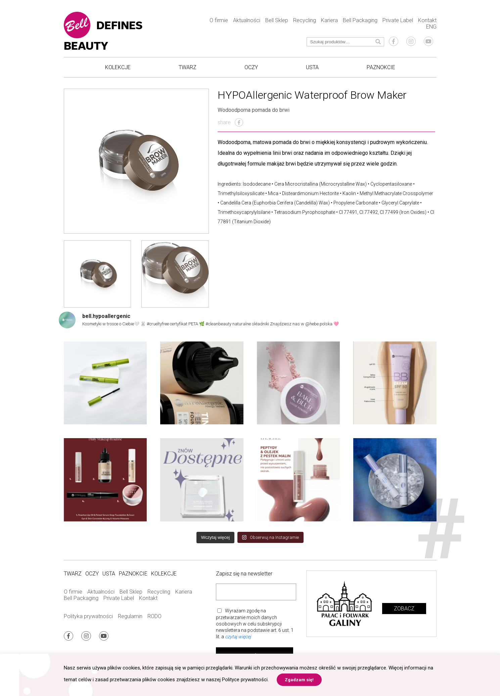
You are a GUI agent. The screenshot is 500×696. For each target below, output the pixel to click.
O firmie (219, 20)
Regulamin (130, 616)
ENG (431, 27)
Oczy (251, 67)
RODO (154, 616)
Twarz (187, 67)
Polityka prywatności (88, 616)
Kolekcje (118, 67)
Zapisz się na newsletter (244, 573)
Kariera (329, 20)
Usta (312, 67)
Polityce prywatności (245, 680)
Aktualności (246, 20)
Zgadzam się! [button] (299, 679)
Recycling (304, 20)
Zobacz (404, 608)
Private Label (397, 20)
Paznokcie (381, 67)
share (230, 122)
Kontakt (427, 20)
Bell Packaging (360, 20)
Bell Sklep (276, 20)
